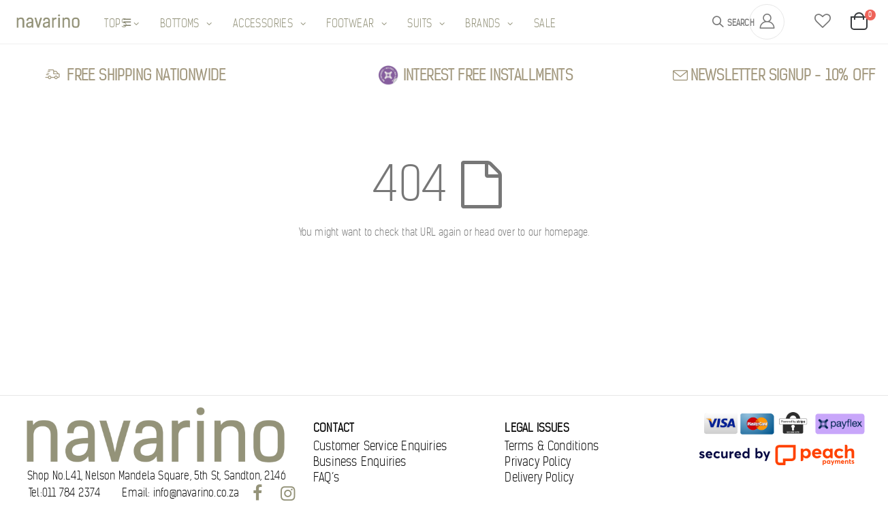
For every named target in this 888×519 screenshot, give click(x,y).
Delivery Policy (539, 477)
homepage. (567, 231)
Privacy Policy (538, 462)
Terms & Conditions (552, 446)
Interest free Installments (488, 75)
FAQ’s (326, 477)
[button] (822, 21)
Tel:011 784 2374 (65, 493)
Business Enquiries (360, 462)
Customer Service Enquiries (380, 446)
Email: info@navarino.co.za (180, 493)
